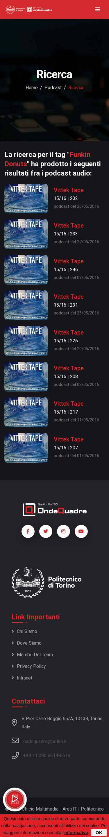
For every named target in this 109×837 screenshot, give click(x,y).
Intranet (22, 678)
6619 (65, 755)
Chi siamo (24, 631)
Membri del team (32, 654)
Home (32, 87)
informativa (76, 832)
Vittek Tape (69, 190)
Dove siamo (27, 643)
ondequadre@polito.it (39, 740)
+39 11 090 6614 (40, 755)
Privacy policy (29, 666)
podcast (53, 87)
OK (99, 832)
